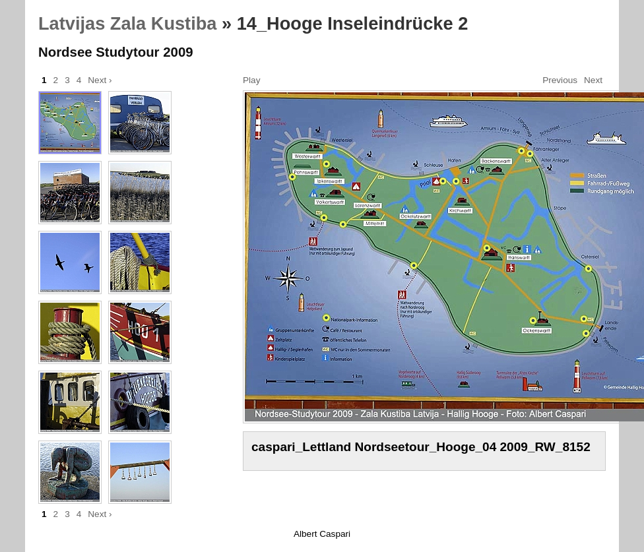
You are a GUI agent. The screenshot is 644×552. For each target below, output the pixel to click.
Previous (559, 80)
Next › (100, 80)
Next (593, 80)
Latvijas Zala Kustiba (127, 23)
